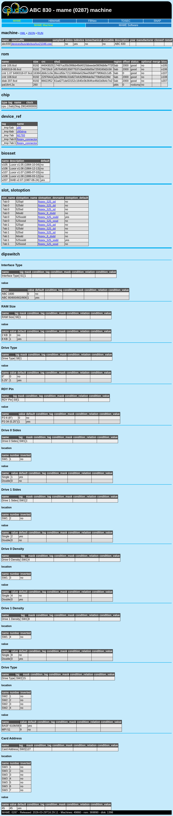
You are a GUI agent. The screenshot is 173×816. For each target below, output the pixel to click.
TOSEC (125, 20)
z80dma (21, 131)
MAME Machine (43, 25)
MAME (17, 20)
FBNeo (92, 20)
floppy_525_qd (47, 201)
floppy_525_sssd (48, 220)
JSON (31, 33)
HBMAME (54, 20)
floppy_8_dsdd (46, 213)
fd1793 (21, 135)
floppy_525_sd (46, 209)
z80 (19, 127)
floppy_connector (27, 139)
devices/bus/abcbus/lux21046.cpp (32, 43)
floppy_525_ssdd (48, 217)
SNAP (157, 20)
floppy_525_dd (47, 205)
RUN (40, 33)
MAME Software (128, 25)
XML (22, 33)
